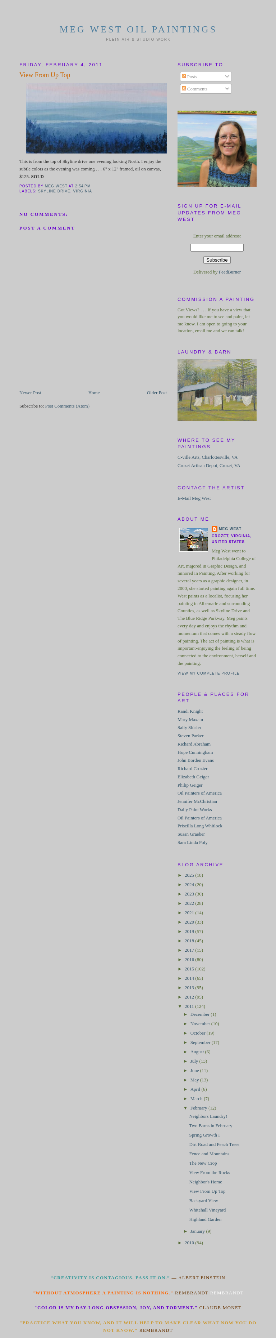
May (195, 1080)
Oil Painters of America (200, 793)
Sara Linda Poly (193, 842)
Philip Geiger (190, 785)
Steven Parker (191, 735)
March (197, 1098)
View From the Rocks (209, 1172)
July (194, 1061)
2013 (190, 987)
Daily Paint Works (195, 809)
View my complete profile (209, 673)
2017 (190, 950)
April (196, 1089)
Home (94, 392)
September (201, 1042)
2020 (190, 922)
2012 (190, 997)
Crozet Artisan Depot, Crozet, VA (209, 465)
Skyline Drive (54, 191)
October (198, 1033)
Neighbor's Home (205, 1181)
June (195, 1070)
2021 (190, 912)
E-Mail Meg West (194, 498)
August (197, 1051)
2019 (190, 931)
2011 (190, 1006)
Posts (189, 76)
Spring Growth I (204, 1135)
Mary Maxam (190, 719)
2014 (190, 978)
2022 (190, 903)
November (200, 1023)
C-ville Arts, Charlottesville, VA (208, 457)
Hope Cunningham (195, 752)
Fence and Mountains (209, 1153)
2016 (190, 959)
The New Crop (203, 1163)
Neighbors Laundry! (208, 1116)
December (200, 1014)
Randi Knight (190, 711)
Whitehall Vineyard (207, 1210)
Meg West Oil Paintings (138, 29)
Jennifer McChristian (197, 801)
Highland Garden (205, 1219)
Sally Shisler (189, 727)
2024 (190, 884)
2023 (190, 894)
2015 (190, 969)
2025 (190, 875)
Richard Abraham (194, 744)
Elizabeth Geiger (193, 776)
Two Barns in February (210, 1125)
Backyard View (203, 1200)
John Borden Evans (196, 760)
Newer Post (30, 392)
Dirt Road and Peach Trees (214, 1144)
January (198, 1231)
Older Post (157, 392)
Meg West (230, 529)
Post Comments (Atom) (67, 406)
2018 (190, 940)
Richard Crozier (192, 768)
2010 (190, 1242)
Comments (195, 89)
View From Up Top (207, 1191)
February (199, 1108)
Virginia (82, 191)
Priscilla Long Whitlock (200, 825)
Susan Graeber (191, 834)
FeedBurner (230, 272)
